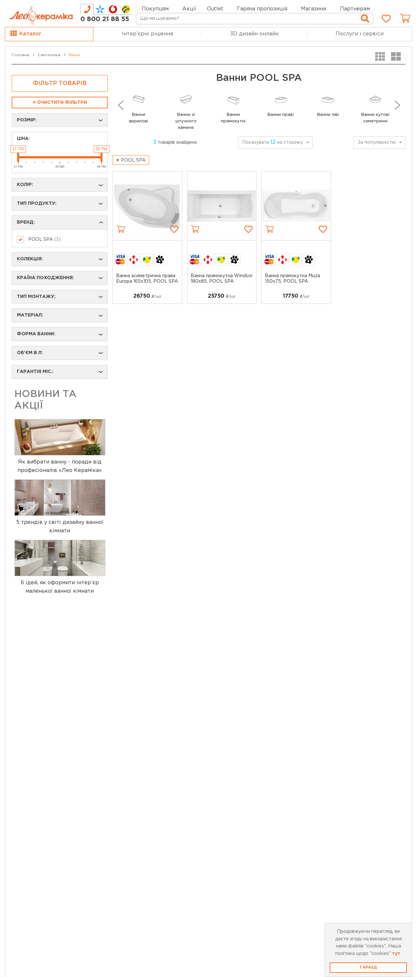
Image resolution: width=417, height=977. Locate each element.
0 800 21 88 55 (104, 19)
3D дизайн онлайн (254, 33)
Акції (189, 8)
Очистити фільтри (60, 103)
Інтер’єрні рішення (147, 33)
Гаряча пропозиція (262, 8)
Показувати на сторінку (272, 142)
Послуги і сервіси (360, 33)
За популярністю (377, 142)
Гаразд (368, 967)
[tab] (87, 9)
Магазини (313, 8)
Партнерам (355, 8)
